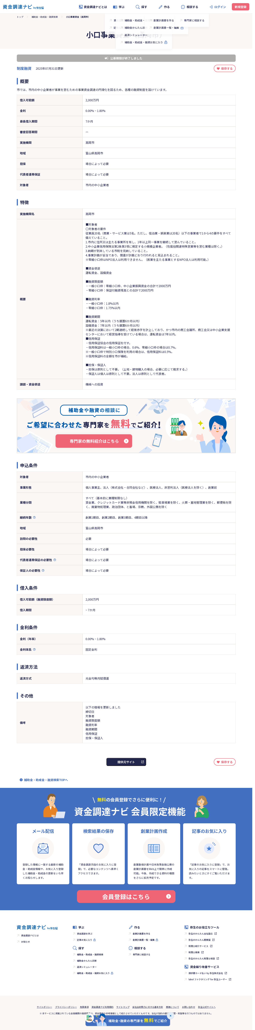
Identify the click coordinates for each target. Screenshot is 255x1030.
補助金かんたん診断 (87, 960)
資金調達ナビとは (93, 7)
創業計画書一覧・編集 (144, 939)
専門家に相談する (141, 954)
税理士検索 (194, 952)
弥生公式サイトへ (207, 1006)
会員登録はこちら (136, 896)
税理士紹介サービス (198, 946)
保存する (227, 68)
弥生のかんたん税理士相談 (202, 958)
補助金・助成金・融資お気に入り (93, 973)
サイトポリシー (44, 1006)
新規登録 (240, 7)
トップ (20, 16)
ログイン (220, 7)
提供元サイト (126, 762)
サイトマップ (123, 1006)
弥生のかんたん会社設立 (201, 933)
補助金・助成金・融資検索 (45, 16)
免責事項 (84, 1006)
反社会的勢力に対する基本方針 (147, 1006)
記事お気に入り (84, 939)
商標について (172, 1006)
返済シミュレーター (87, 966)
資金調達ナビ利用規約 (102, 1006)
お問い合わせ (188, 1006)
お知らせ (25, 941)
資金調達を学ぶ (84, 933)
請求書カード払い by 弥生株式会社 (206, 973)
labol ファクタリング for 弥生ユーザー (208, 979)
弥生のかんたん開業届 (199, 939)
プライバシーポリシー (66, 1006)
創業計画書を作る (141, 933)
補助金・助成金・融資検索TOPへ (46, 780)
